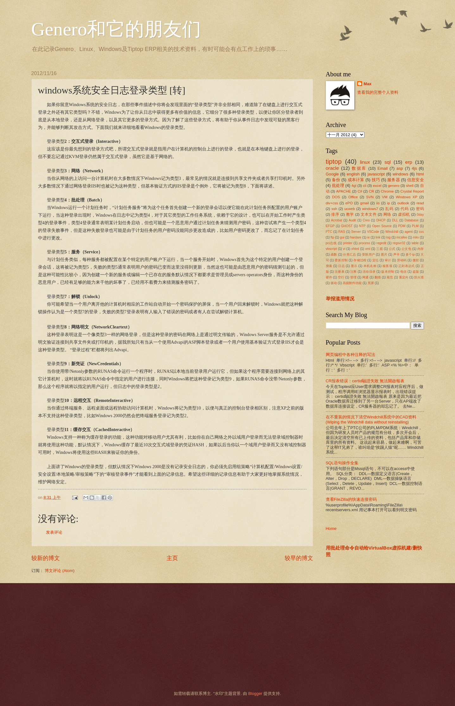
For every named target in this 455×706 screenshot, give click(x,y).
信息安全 (415, 179)
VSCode (373, 231)
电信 (403, 271)
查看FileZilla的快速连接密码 (351, 499)
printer (347, 243)
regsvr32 (399, 243)
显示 (354, 266)
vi (344, 249)
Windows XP (406, 197)
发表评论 (54, 532)
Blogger (255, 693)
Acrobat (336, 220)
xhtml (355, 249)
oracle (332, 168)
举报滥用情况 (340, 298)
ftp (332, 237)
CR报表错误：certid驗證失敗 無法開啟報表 (365, 380)
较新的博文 (45, 558)
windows (400, 174)
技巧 (376, 179)
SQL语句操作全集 (342, 463)
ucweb (349, 209)
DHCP (380, 220)
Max (367, 83)
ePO (349, 203)
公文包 (406, 249)
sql (387, 162)
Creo (366, 220)
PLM (415, 226)
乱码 (389, 209)
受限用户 (368, 254)
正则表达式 (406, 266)
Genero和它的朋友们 (116, 29)
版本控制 (387, 271)
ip (388, 203)
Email (382, 168)
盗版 (416, 271)
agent (409, 231)
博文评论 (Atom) (59, 570)
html (420, 174)
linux (365, 162)
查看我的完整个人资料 (377, 92)
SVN (370, 197)
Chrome (387, 191)
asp (399, 168)
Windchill (391, 231)
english (353, 174)
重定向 (403, 277)
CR (371, 191)
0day (420, 214)
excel (377, 186)
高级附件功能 (352, 283)
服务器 (393, 179)
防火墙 (419, 277)
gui (342, 237)
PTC (329, 231)
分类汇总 (349, 254)
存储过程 (359, 260)
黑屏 (371, 283)
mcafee (401, 237)
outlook (403, 203)
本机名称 (369, 266)
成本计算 (356, 179)
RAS (341, 231)
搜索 (329, 266)
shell (410, 186)
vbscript (331, 249)
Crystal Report (412, 191)
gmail (364, 203)
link (378, 237)
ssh (334, 209)
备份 (336, 179)
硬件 (329, 277)
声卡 (396, 254)
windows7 (370, 209)
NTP (362, 226)
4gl (353, 186)
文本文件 (368, 214)
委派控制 (341, 260)
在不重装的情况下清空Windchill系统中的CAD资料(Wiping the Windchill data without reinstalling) (371, 419)
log (388, 237)
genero (393, 186)
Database (412, 220)
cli (364, 186)
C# (359, 191)
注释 (353, 271)
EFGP (330, 226)
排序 (335, 214)
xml (367, 249)
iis (378, 203)
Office (353, 197)
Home (331, 528)
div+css (332, 203)
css (421, 231)
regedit (381, 243)
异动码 (402, 260)
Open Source (382, 226)
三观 (379, 249)
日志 (341, 266)
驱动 (334, 283)
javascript (376, 174)
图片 (384, 254)
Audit (352, 220)
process (364, 243)
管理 (353, 277)
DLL (395, 220)
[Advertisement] (220, 637)
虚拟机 (404, 214)
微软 (416, 260)
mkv (416, 237)
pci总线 (331, 243)
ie (368, 237)
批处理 (338, 185)
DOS (336, 197)
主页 (172, 558)
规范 (390, 277)
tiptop (334, 161)
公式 (392, 249)
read (420, 203)
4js (414, 168)
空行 (341, 277)
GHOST (347, 226)
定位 (375, 260)
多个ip (410, 254)
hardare (356, 237)
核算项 (387, 266)
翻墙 (378, 277)
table (415, 243)
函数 (334, 254)
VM (384, 197)
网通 (365, 277)
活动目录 (369, 271)
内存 (420, 249)
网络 (387, 214)
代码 (405, 209)
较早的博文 (299, 558)
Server (356, 231)
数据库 (359, 168)
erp (408, 162)
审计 (388, 260)
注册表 (339, 271)
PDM (401, 226)
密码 (420, 209)
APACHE (343, 191)
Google (332, 174)
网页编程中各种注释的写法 (350, 354)
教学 (350, 214)
